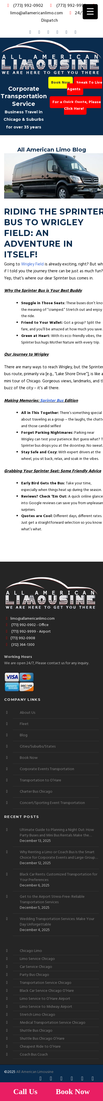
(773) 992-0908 (19, 638)
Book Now (60, 82)
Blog (23, 735)
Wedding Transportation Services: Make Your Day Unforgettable (57, 921)
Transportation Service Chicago (45, 983)
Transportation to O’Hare (40, 780)
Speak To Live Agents (84, 85)
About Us (27, 713)
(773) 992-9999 (66, 5)
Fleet (24, 724)
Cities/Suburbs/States (37, 746)
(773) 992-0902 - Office (26, 625)
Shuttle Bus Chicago (36, 1031)
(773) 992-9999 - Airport (27, 631)
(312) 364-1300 (19, 645)
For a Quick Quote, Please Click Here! (76, 105)
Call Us (26, 1091)
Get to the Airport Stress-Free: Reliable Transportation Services (52, 899)
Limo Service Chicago (37, 959)
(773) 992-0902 (24, 5)
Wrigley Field (32, 264)
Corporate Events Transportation (47, 769)
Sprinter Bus (51, 400)
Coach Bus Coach (34, 1054)
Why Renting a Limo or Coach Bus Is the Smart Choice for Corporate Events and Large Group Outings (57, 855)
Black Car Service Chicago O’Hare (47, 991)
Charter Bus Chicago (36, 792)
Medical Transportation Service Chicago (52, 1023)
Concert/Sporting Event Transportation (52, 803)
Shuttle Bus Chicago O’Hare (42, 1039)
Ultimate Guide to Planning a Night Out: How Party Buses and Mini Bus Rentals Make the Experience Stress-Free (57, 832)
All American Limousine (35, 1072)
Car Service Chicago (36, 967)
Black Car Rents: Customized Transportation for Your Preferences (58, 877)
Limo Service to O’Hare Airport (45, 999)
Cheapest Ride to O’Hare (40, 1047)
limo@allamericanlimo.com (53, 10)
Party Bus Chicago (34, 975)
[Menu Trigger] (90, 11)
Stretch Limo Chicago (37, 1015)
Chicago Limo (31, 951)
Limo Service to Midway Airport (46, 1007)
